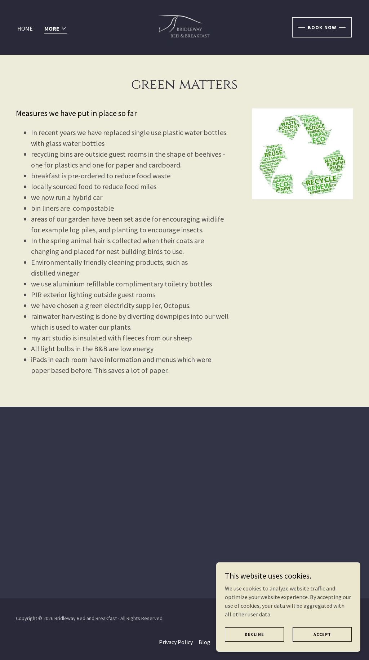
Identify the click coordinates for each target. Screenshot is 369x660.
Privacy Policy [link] (176, 642)
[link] (184, 26)
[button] (55, 29)
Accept (322, 634)
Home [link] (25, 28)
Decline (254, 634)
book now (322, 27)
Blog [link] (204, 642)
